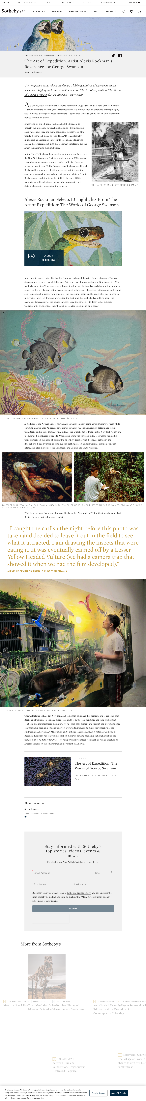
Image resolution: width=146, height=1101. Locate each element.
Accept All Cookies (118, 1093)
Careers (65, 1060)
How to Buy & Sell (110, 3)
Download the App (44, 1055)
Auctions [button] (39, 11)
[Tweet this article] (113, 55)
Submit (73, 908)
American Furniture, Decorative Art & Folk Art (45, 56)
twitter (61, 1026)
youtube (98, 1026)
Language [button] (132, 3)
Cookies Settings (98, 1093)
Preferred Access (27, 3)
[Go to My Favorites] (131, 11)
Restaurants (67, 3)
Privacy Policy (68, 1050)
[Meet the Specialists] (37, 974)
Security (91, 1044)
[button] (74, 945)
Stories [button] (87, 3)
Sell (96, 11)
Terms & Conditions (97, 1050)
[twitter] (25, 817)
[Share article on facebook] (120, 55)
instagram (84, 1026)
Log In (6, 3)
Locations (39, 1050)
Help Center (40, 1044)
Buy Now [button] (57, 11)
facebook (73, 1026)
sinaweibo (111, 1026)
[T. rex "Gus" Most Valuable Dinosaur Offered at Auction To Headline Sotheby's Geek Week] (91, 974)
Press (64, 1044)
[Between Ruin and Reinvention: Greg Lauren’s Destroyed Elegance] (126, 986)
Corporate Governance (73, 1055)
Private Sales (77, 11)
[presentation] (50, 918)
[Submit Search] (124, 11)
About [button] (48, 3)
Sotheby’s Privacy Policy (79, 892)
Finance (111, 11)
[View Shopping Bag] (139, 11)
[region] (73, 1093)
